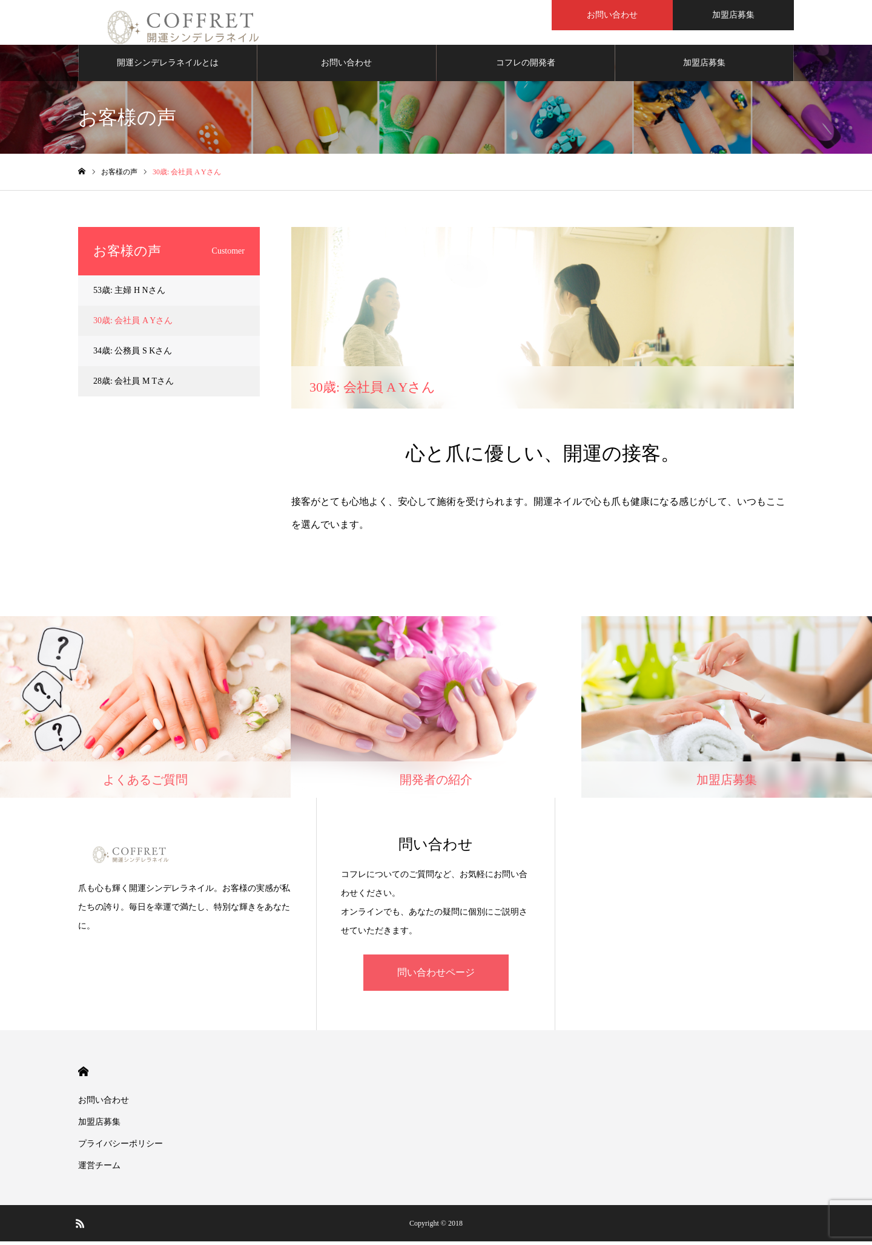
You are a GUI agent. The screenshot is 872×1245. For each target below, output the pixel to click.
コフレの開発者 (525, 66)
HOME (83, 1075)
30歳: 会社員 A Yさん (133, 324)
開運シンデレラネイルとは (168, 66)
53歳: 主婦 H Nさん (129, 293)
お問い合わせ (612, 14)
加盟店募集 (733, 14)
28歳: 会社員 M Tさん (133, 384)
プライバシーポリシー (120, 1147)
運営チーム (99, 1169)
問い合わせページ (436, 976)
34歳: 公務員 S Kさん (132, 354)
